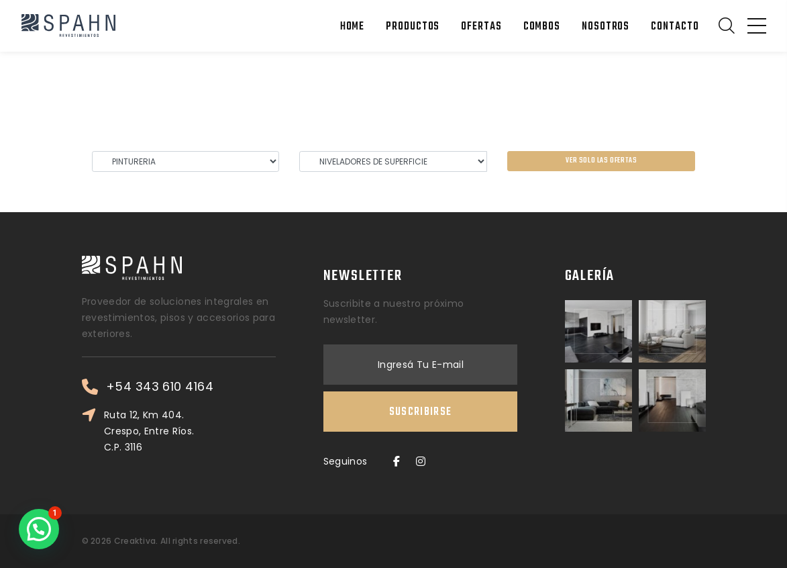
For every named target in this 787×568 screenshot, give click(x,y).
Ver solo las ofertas (601, 161)
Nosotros (605, 27)
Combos (541, 27)
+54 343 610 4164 (159, 387)
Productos (412, 27)
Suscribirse (420, 412)
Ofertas (481, 27)
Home (352, 27)
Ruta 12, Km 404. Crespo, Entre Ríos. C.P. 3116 (149, 431)
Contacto (674, 27)
